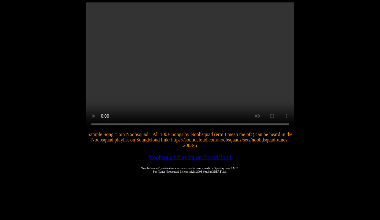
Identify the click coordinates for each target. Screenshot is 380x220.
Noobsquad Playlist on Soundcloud (190, 157)
